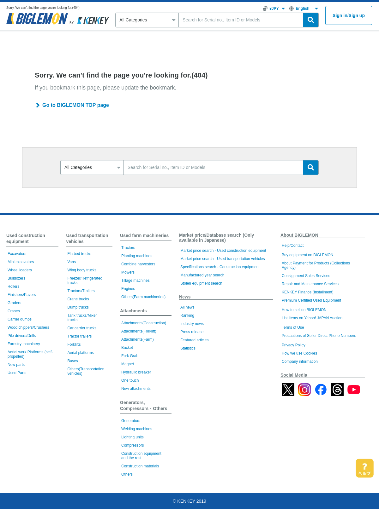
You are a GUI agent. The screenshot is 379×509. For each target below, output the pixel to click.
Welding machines (136, 429)
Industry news (192, 323)
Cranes (14, 311)
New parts (16, 364)
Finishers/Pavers (22, 294)
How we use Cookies (299, 353)
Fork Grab (129, 356)
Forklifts (74, 344)
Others (127, 474)
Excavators (17, 254)
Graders (14, 303)
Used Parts (17, 373)
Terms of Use (293, 327)
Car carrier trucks (81, 328)
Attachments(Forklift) (138, 331)
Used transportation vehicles (87, 238)
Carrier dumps (20, 319)
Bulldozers (16, 278)
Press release (191, 332)
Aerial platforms (80, 352)
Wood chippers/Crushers (28, 327)
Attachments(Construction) (143, 323)
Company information (300, 361)
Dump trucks (77, 307)
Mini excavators (21, 262)
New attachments (136, 388)
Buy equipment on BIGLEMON (307, 255)
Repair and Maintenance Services (310, 284)
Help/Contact (293, 245)
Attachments (133, 310)
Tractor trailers (79, 336)
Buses (72, 361)
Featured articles (194, 340)
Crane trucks (78, 299)
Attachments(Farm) (137, 339)
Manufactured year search (202, 275)
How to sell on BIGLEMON (304, 310)
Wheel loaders (20, 270)
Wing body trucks (81, 270)
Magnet (127, 364)
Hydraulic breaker (136, 372)
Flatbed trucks (79, 254)
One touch (130, 380)
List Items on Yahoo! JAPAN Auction (312, 318)
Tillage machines (135, 280)
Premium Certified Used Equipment (311, 300)
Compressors (132, 445)
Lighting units (132, 437)
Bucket (127, 347)
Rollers (13, 286)
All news (187, 307)
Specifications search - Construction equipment (220, 267)
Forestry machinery (24, 344)
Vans (71, 262)
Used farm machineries (144, 235)
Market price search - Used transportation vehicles (222, 259)
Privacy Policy (293, 345)
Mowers (128, 272)
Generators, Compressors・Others (143, 405)
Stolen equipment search (201, 283)
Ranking (187, 315)
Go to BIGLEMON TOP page (75, 105)
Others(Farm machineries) (143, 297)
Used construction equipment (25, 238)
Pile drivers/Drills (22, 335)
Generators (130, 421)
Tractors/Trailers (80, 291)
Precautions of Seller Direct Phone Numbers (319, 335)
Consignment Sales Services (306, 276)
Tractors (128, 248)
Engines (128, 288)
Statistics (188, 348)
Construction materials (140, 466)
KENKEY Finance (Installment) (308, 292)
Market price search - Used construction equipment (223, 250)
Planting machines (136, 256)
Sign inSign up (349, 15)
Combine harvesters (138, 264)
